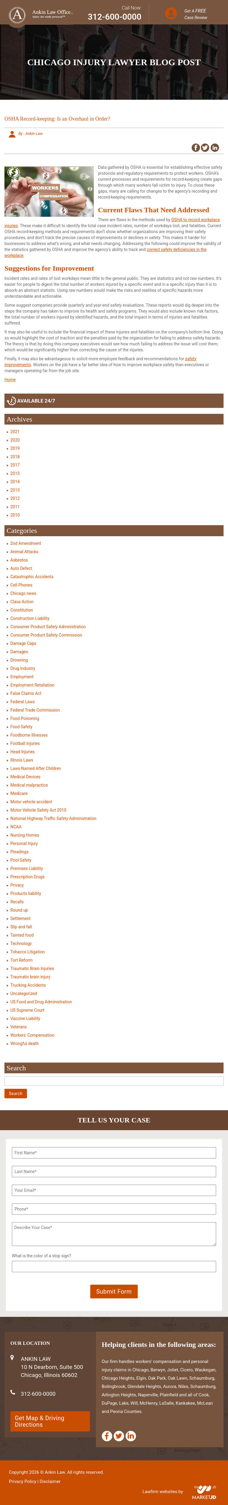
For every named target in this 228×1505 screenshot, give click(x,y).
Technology (21, 943)
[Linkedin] (131, 1436)
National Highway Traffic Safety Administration (53, 818)
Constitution (21, 610)
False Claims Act (25, 693)
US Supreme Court (27, 1010)
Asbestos (19, 560)
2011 (15, 506)
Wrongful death (24, 1043)
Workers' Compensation (32, 1035)
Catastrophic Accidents (31, 576)
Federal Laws (22, 701)
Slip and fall (21, 926)
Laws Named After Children (35, 768)
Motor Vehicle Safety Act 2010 (38, 810)
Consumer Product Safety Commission (46, 635)
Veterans (18, 1026)
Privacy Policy (22, 1481)
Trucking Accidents (28, 985)
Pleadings (19, 851)
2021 (15, 431)
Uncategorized (23, 993)
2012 (15, 498)
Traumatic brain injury (30, 976)
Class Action (22, 601)
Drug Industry (22, 668)
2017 (15, 465)
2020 (15, 440)
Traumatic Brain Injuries (32, 968)
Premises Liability (26, 868)
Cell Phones (21, 585)
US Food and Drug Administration (41, 1001)
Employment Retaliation (32, 685)
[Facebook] (107, 1436)
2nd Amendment (25, 543)
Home (10, 379)
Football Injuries (25, 743)
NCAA (15, 826)
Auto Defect (21, 568)
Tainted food (22, 935)
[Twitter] (119, 1436)
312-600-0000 (115, 17)
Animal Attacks (24, 551)
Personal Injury (24, 843)
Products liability (25, 893)
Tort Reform (21, 960)
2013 (15, 490)
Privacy (17, 885)
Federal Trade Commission (35, 710)
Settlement (20, 918)
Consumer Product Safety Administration (48, 626)
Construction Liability (29, 618)
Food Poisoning (24, 718)
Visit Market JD (205, 1487)
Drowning (19, 660)
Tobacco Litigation (27, 951)
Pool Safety (20, 860)
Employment (22, 676)
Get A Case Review (195, 14)
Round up (19, 910)
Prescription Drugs (27, 876)
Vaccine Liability (25, 1018)
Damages (19, 651)
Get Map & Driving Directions (39, 1421)
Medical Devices (25, 776)
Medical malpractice (29, 785)
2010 (15, 515)
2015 (15, 473)
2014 (15, 481)
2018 (15, 456)
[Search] (114, 1081)
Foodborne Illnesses (29, 735)
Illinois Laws (21, 760)
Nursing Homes (24, 835)
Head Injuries (22, 751)
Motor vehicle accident (31, 801)
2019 (15, 448)
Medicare (19, 793)
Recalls (17, 901)
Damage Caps (23, 643)
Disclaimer (50, 1481)
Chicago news (23, 593)
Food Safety (21, 726)
